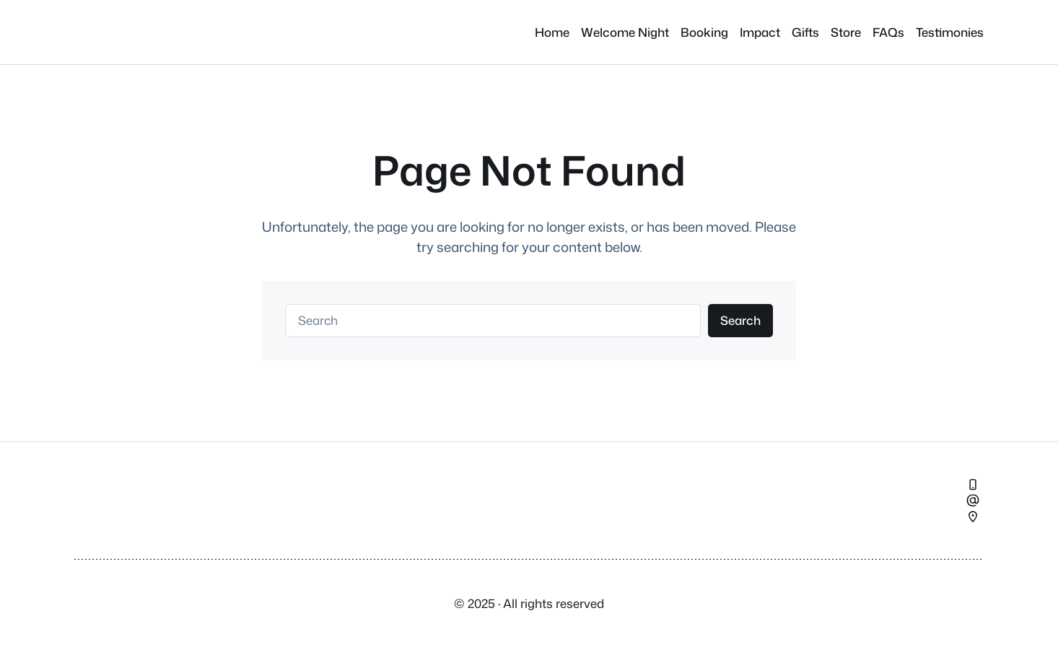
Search (740, 320)
